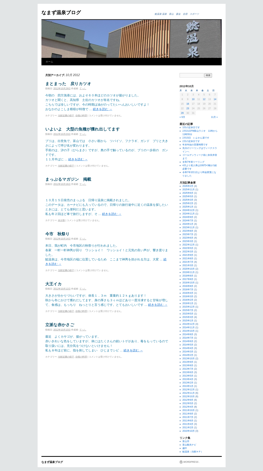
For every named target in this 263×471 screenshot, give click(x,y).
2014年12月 (188, 324)
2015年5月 (187, 313)
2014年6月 (187, 341)
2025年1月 (187, 206)
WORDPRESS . (191, 462)
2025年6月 (187, 193)
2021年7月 (187, 262)
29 (182, 113)
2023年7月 (187, 234)
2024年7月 (187, 220)
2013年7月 (187, 369)
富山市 (185, 441)
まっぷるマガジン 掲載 (68, 179)
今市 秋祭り (57, 234)
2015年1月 (187, 320)
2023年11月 (188, 227)
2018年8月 (187, 275)
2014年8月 (187, 334)
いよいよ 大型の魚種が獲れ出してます (82, 129)
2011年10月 (188, 410)
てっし (82, 88)
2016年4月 (187, 293)
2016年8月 (187, 286)
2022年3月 (187, 251)
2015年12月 (188, 306)
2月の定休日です (191, 141)
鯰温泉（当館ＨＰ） (192, 451)
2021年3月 (187, 265)
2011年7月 (187, 417)
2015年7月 (187, 310)
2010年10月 (188, 431)
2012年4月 (187, 406)
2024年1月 (187, 224)
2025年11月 (188, 189)
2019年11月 (188, 272)
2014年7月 (187, 337)
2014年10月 (188, 331)
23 (187, 108)
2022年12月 (188, 244)
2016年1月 (187, 303)
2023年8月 (187, 231)
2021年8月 (187, 258)
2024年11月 (188, 213)
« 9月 (182, 117)
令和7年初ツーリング (193, 162)
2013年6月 (187, 372)
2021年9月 (187, 255)
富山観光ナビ (189, 444)
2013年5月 (187, 375)
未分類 (61, 220)
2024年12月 (188, 210)
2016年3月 (187, 296)
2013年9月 (187, 362)
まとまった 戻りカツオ (68, 83)
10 (193, 99)
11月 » (214, 117)
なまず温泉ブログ (61, 12)
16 (187, 104)
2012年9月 (187, 400)
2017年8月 (187, 279)
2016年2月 (187, 300)
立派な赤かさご (59, 324)
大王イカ (53, 284)
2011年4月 (187, 424)
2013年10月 (188, 358)
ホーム (49, 61)
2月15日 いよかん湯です (195, 137)
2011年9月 (187, 413)
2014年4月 (187, 348)
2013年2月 (187, 382)
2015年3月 (187, 317)
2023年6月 (187, 237)
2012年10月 (188, 396)
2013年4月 (187, 379)
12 (204, 99)
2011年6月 (187, 420)
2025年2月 (187, 203)
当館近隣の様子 (66, 115)
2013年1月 (187, 386)
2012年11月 (188, 393)
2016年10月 (188, 282)
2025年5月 (187, 196)
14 (215, 99)
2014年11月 (188, 327)
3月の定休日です (191, 127)
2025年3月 (187, 200)
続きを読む (102, 109)
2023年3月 (187, 241)
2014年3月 (187, 351)
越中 (184, 448)
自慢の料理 (81, 115)
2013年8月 (187, 365)
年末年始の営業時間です (195, 144)
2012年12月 (188, 389)
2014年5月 (187, 344)
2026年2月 (187, 186)
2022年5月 (187, 248)
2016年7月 (187, 289)
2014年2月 (187, 355)
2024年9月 (187, 217)
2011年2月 (187, 427)
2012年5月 (187, 403)
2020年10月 (188, 269)
